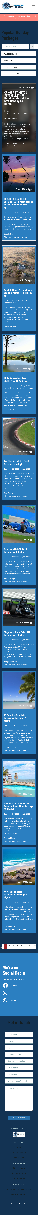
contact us (19, 1157)
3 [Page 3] (13, 945)
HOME (19, 1147)
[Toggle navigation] (33, 6)
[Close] (35, 16)
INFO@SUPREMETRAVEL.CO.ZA (19, 1189)
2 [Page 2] (9, 945)
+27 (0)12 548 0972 (19, 1194)
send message (19, 1118)
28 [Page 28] (30, 945)
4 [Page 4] (17, 945)
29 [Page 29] (35, 945)
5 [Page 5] (21, 945)
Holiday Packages (19, 1152)
